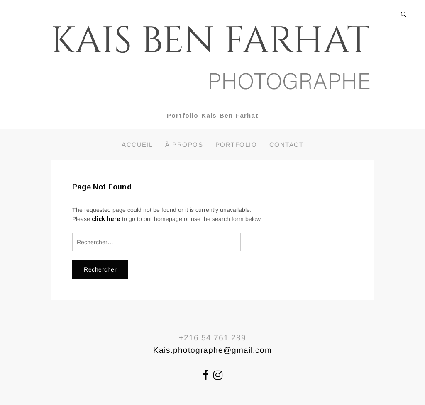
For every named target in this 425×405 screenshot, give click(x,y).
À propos (184, 144)
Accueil (137, 144)
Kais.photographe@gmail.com (212, 350)
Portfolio (236, 144)
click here (106, 219)
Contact (286, 144)
